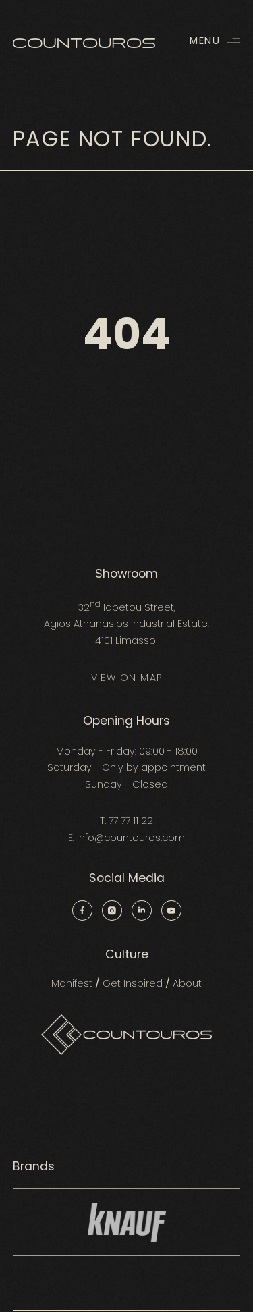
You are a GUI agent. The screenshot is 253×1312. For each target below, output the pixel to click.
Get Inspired (133, 983)
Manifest (71, 983)
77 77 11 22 (131, 820)
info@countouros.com (131, 837)
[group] (127, 1222)
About (187, 983)
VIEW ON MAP (127, 677)
